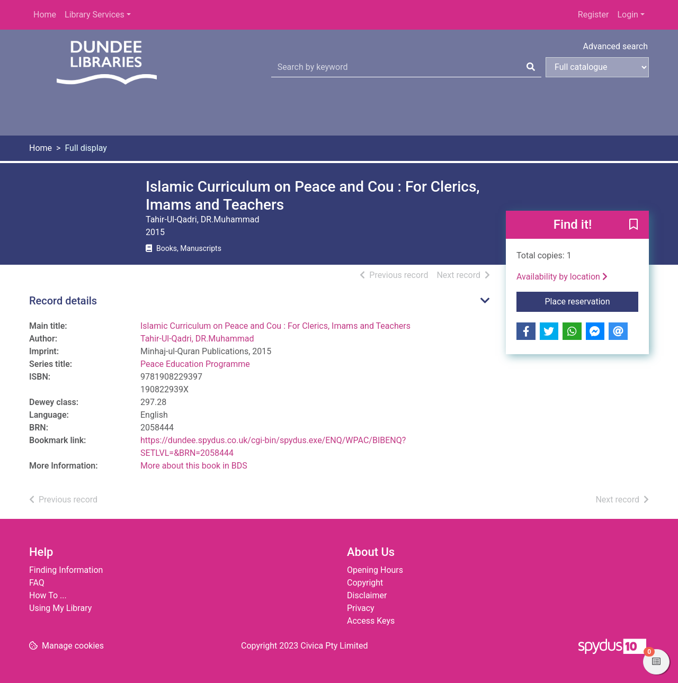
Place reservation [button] (592, 301)
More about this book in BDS (193, 466)
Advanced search (615, 46)
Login (627, 15)
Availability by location (562, 277)
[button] (633, 225)
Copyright (365, 583)
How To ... (48, 595)
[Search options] (597, 67)
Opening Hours (375, 570)
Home (44, 15)
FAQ (36, 583)
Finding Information (66, 570)
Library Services (94, 15)
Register (593, 15)
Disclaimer (367, 595)
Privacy (360, 608)
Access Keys (371, 621)
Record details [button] (63, 300)
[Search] (530, 67)
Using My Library (60, 608)
